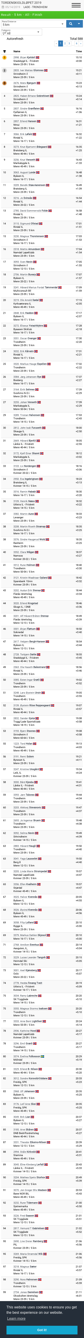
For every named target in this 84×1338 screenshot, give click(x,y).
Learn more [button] (16, 1318)
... (73, 44)
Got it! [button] (42, 1330)
